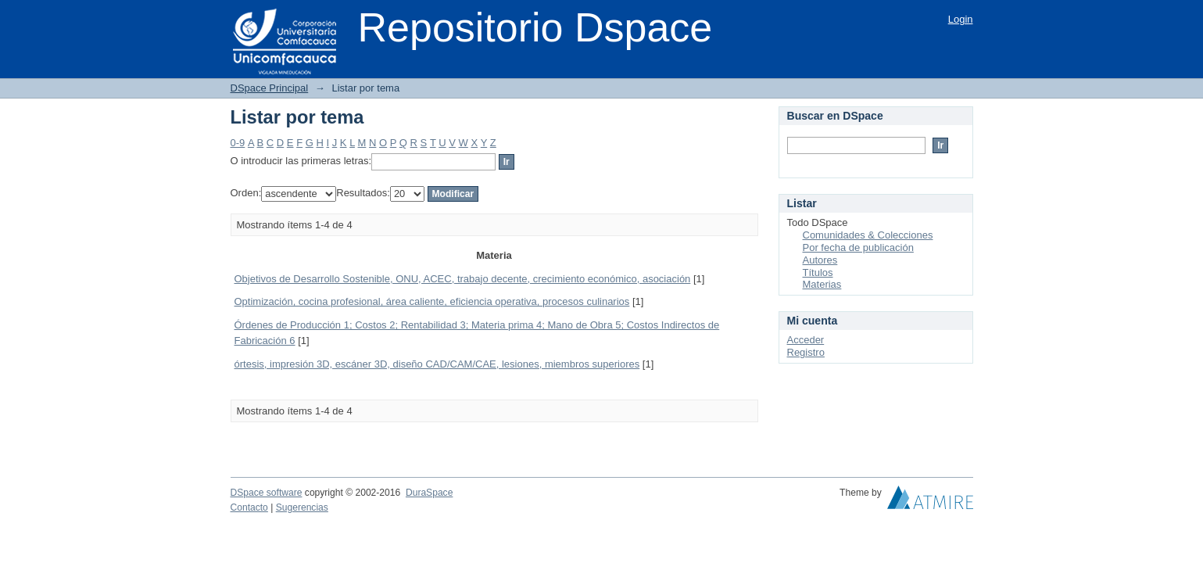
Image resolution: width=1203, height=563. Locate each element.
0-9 (238, 143)
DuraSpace (429, 492)
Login (960, 19)
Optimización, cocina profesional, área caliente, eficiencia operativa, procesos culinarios (432, 301)
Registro (806, 352)
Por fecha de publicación (858, 247)
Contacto (249, 507)
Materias (822, 284)
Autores (820, 260)
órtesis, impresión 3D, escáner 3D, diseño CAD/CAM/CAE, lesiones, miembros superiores (437, 364)
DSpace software (267, 492)
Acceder (806, 340)
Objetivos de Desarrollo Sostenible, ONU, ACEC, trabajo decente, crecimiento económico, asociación (463, 279)
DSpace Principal (270, 88)
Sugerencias (302, 507)
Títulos (818, 272)
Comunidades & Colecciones (868, 235)
